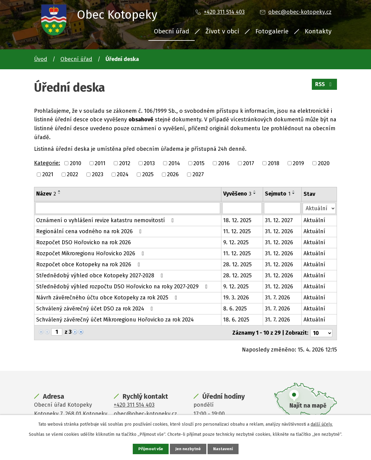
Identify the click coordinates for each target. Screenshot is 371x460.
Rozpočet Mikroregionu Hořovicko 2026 (91, 253)
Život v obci (222, 31)
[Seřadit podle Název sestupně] (59, 193)
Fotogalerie (272, 31)
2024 (122, 174)
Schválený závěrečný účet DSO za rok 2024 (95, 308)
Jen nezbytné (188, 448)
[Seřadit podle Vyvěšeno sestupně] (254, 193)
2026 (173, 174)
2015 (199, 163)
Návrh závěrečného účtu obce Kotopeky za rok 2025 (108, 297)
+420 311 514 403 (224, 12)
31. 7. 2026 (277, 297)
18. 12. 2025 (237, 220)
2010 (75, 163)
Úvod (40, 59)
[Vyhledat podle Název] (127, 208)
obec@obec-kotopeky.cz (299, 12)
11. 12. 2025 (237, 231)
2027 (198, 174)
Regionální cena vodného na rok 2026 (90, 231)
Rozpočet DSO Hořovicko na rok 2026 (83, 242)
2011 (100, 163)
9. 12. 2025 (236, 242)
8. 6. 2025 (235, 308)
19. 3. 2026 (236, 297)
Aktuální (314, 220)
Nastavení (223, 448)
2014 (174, 163)
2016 (224, 163)
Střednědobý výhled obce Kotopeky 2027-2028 (101, 275)
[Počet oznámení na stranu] (321, 332)
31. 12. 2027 (279, 220)
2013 (149, 163)
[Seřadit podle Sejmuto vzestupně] (293, 191)
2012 (124, 163)
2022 (72, 174)
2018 (273, 163)
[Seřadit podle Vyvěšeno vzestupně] (254, 191)
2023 (97, 174)
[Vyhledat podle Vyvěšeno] (242, 208)
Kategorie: (47, 163)
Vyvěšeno (237, 193)
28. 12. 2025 (237, 264)
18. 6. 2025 (236, 319)
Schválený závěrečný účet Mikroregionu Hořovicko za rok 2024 (115, 319)
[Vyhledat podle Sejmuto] (282, 208)
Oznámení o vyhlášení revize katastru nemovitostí (106, 220)
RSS (324, 85)
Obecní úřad (171, 31)
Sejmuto (277, 193)
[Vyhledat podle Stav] (319, 207)
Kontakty (318, 31)
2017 (248, 163)
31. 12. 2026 (279, 231)
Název (46, 193)
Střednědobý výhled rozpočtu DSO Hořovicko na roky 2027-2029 (123, 286)
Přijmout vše (150, 448)
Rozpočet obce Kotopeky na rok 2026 (89, 264)
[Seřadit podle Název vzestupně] (59, 191)
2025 (148, 174)
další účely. (322, 424)
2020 (324, 163)
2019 (298, 163)
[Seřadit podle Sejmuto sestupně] (293, 193)
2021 (47, 174)
